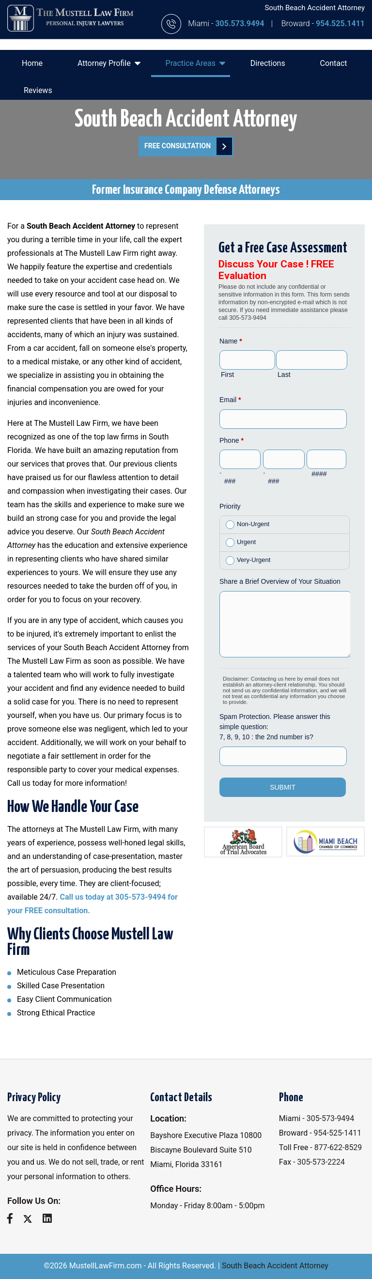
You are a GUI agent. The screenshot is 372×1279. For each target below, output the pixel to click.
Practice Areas (195, 63)
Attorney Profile (109, 63)
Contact (333, 63)
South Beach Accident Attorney (275, 1265)
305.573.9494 (240, 23)
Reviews (38, 90)
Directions (267, 63)
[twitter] (31, 1219)
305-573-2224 (321, 1162)
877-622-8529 (338, 1147)
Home (32, 63)
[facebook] (13, 1219)
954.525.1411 (340, 23)
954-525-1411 (338, 1133)
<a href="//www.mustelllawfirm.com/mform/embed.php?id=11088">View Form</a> (284, 535)
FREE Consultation (188, 146)
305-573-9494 (331, 1118)
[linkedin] (51, 1219)
